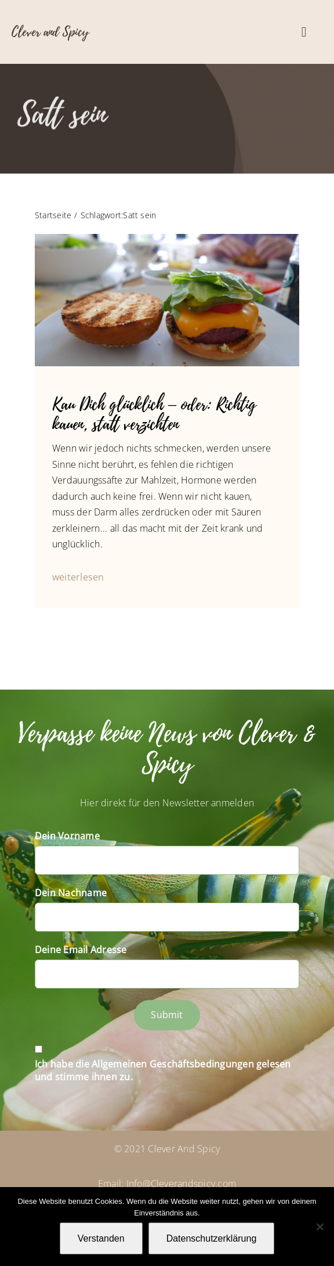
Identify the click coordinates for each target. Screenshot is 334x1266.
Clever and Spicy (50, 32)
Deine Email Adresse (81, 949)
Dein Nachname (71, 892)
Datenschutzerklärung (211, 1238)
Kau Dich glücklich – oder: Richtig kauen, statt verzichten (154, 414)
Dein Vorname (67, 835)
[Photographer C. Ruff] (167, 238)
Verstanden (101, 1238)
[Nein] (319, 1226)
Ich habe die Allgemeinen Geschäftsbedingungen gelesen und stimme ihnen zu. (163, 1070)
